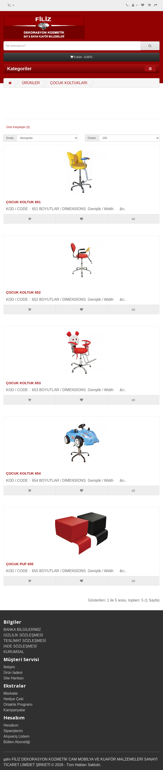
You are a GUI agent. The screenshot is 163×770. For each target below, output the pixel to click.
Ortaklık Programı (17, 704)
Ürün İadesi (12, 673)
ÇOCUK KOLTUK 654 (23, 473)
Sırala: (10, 138)
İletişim (9, 667)
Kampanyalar (14, 710)
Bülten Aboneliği (16, 742)
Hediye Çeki (13, 699)
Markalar (10, 693)
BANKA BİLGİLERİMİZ (22, 630)
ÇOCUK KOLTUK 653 (23, 383)
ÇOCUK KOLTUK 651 (23, 202)
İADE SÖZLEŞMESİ (20, 646)
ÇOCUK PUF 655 (19, 564)
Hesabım (10, 725)
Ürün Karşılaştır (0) (18, 127)
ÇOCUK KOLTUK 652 (23, 292)
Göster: (92, 138)
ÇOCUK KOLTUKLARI (68, 83)
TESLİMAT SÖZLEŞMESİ (24, 641)
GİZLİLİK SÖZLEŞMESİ (23, 635)
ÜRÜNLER (31, 83)
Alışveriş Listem (16, 736)
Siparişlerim (13, 731)
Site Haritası (13, 678)
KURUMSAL (13, 652)
